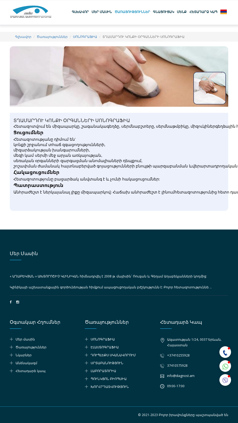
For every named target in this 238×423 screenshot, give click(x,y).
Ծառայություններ (132, 12)
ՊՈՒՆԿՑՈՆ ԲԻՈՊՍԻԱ (109, 378)
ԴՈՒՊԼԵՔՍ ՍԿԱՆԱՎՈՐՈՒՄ (113, 355)
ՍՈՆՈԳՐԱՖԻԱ (85, 36)
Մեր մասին (102, 12)
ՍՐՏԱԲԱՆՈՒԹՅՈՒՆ (107, 363)
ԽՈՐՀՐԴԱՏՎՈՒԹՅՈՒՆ (110, 386)
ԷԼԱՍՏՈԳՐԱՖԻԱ (105, 347)
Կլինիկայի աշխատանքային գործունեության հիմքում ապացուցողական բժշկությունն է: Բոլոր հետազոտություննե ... (111, 287)
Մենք (182, 12)
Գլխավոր (80, 12)
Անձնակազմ (26, 363)
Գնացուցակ (163, 12)
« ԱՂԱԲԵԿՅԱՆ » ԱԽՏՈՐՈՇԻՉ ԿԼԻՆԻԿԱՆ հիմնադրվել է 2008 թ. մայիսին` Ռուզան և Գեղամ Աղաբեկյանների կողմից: (108, 276)
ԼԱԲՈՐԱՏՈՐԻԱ (103, 371)
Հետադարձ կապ (203, 12)
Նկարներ (24, 355)
